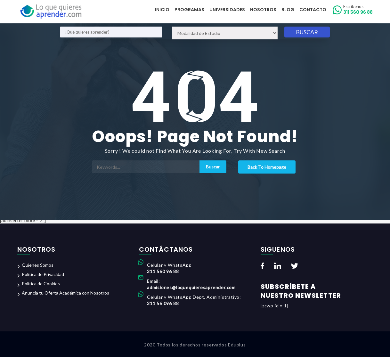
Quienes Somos (37, 265)
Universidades (227, 9)
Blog (287, 9)
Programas (189, 9)
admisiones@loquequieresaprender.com (191, 287)
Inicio (162, 9)
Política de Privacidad (43, 274)
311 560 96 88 (358, 9)
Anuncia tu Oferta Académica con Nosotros (65, 293)
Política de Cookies (41, 283)
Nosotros (263, 9)
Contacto (312, 9)
